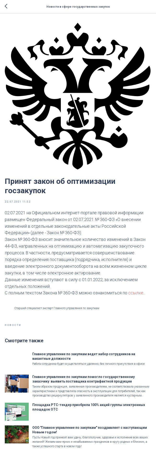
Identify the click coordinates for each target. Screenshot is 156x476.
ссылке (135, 292)
